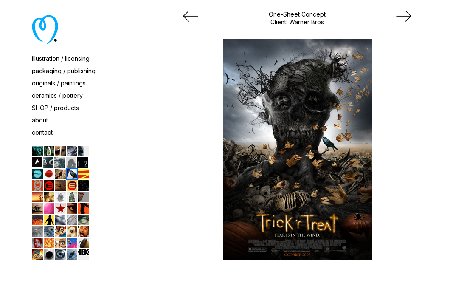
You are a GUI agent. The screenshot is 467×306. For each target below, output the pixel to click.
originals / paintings (59, 83)
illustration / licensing (61, 58)
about (40, 120)
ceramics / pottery (57, 95)
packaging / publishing (64, 70)
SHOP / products (55, 107)
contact (42, 132)
